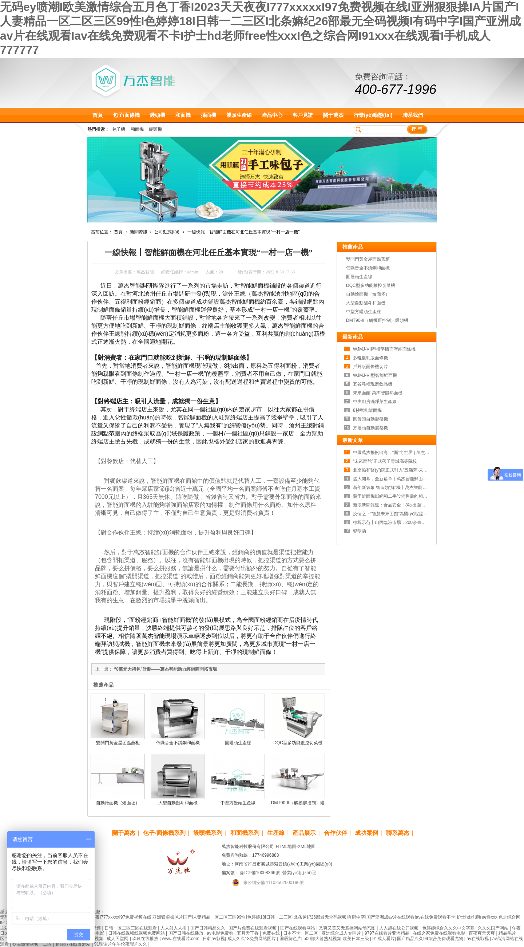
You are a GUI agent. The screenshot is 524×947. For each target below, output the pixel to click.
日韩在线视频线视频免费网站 (137, 933)
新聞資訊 (138, 231)
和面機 (183, 115)
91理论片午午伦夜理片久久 (121, 944)
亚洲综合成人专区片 (342, 933)
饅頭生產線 (239, 115)
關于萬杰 (333, 115)
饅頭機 (157, 115)
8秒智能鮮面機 (367, 410)
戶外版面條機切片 (370, 366)
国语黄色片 (290, 938)
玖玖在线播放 (145, 938)
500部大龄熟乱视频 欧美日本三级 (336, 938)
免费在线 (271, 933)
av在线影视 (478, 938)
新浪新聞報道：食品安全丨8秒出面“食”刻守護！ (399, 505)
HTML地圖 (286, 846)
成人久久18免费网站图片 (252, 938)
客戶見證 (303, 115)
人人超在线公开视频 (399, 928)
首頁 (97, 115)
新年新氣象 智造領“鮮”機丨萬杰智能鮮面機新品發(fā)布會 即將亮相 (418, 487)
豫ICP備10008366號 (259, 872)
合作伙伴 (335, 833)
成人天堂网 (118, 938)
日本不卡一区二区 (301, 933)
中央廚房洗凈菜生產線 (375, 401)
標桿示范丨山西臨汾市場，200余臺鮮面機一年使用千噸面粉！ (413, 522)
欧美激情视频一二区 (32, 944)
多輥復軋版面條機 (370, 357)
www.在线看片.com (181, 938)
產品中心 (272, 115)
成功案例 (366, 833)
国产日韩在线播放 (186, 933)
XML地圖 (306, 846)
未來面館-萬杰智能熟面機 (377, 392)
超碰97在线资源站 (73, 944)
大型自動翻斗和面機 (178, 802)
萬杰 (124, 286)
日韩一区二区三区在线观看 (131, 928)
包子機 (118, 129)
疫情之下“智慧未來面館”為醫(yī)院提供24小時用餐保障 (406, 513)
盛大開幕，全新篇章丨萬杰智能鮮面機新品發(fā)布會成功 (408, 478)
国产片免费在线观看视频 (253, 928)
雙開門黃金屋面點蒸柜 (118, 742)
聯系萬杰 (397, 833)
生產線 (276, 833)
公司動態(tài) (166, 231)
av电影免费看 (220, 933)
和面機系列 (244, 833)
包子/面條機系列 (164, 833)
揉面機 (208, 115)
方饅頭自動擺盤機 (370, 427)
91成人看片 (383, 938)
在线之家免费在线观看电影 (439, 933)
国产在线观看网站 (298, 928)
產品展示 (304, 833)
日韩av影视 (214, 938)
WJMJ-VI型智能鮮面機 (375, 375)
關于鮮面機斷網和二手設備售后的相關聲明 (394, 496)
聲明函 (359, 531)
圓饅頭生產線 (238, 742)
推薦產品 (352, 247)
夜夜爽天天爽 (482, 933)
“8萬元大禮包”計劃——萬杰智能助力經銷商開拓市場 (165, 669)
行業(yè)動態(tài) (373, 115)
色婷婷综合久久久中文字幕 (449, 928)
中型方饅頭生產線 (238, 802)
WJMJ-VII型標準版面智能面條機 (384, 349)
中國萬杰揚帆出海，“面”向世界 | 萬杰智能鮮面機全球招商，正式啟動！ (422, 452)
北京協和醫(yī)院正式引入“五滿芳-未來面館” (395, 470)
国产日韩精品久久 (208, 928)
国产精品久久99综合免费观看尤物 (430, 938)
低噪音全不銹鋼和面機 (178, 742)
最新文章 (352, 440)
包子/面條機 (126, 115)
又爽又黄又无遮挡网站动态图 (348, 928)
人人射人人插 (174, 928)
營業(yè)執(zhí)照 (299, 872)
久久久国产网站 (493, 928)
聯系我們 (412, 115)
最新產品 (352, 337)
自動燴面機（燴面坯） (118, 802)
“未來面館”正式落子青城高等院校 (385, 461)
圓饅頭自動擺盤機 (370, 419)
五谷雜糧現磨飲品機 (372, 384)
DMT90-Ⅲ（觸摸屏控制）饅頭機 (377, 320)
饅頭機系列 (207, 833)
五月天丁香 (248, 933)
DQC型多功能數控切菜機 (297, 742)
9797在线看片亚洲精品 (387, 933)
